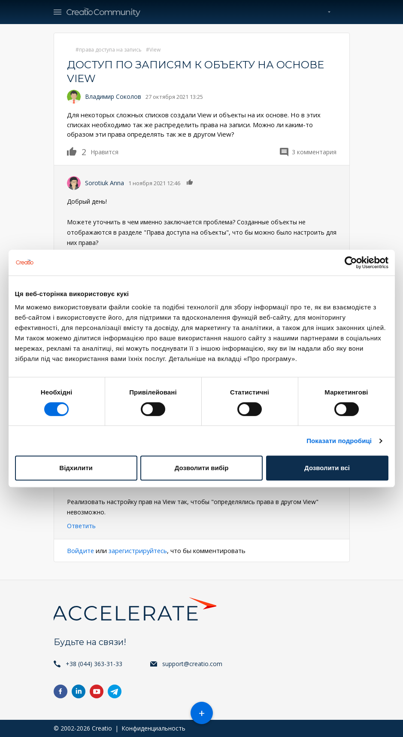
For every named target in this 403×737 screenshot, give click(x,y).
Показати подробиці (339, 440)
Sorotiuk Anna (104, 183)
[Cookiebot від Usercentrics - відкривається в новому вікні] (350, 262)
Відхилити (75, 467)
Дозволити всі (327, 467)
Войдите (80, 550)
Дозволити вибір (202, 467)
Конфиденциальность (153, 728)
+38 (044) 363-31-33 (94, 664)
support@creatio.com (192, 664)
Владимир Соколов (113, 96)
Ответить (81, 526)
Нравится (76, 151)
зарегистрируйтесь (139, 550)
